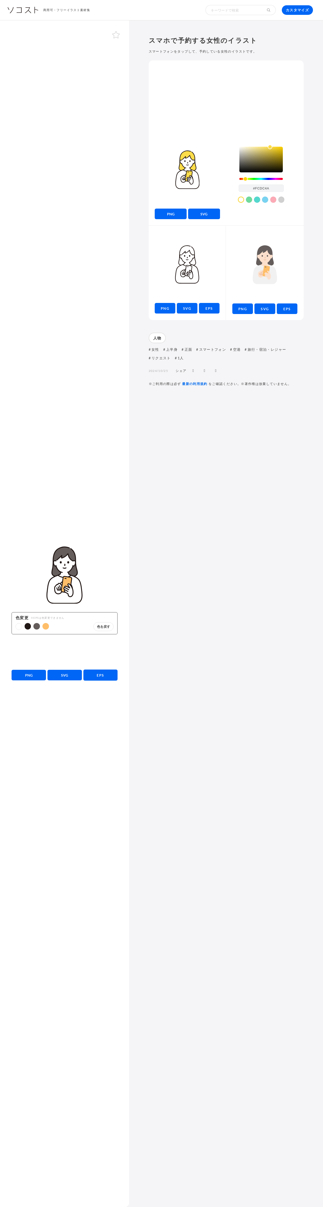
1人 (181, 358)
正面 (188, 349)
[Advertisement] (65, 652)
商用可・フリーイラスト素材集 (66, 10)
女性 (155, 349)
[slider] (261, 179)
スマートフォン (212, 349)
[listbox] (261, 159)
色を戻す (103, 627)
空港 (237, 349)
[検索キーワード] (233, 10)
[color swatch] (241, 200)
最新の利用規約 (194, 384)
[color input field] (261, 188)
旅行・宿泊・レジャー (267, 349)
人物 (157, 338)
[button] (19, 626)
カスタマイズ (297, 10)
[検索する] (269, 10)
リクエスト (161, 358)
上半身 (172, 349)
